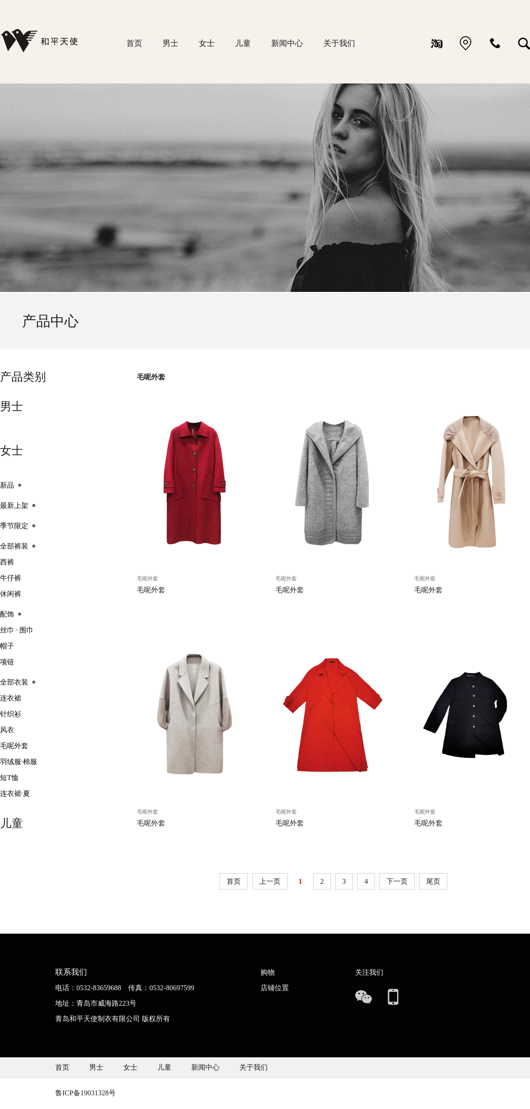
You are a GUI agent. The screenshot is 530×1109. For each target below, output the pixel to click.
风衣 (7, 730)
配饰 (7, 614)
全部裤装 (14, 546)
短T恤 (9, 777)
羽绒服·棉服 (18, 761)
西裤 (7, 562)
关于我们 (339, 43)
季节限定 (14, 526)
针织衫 (10, 714)
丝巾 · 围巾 (17, 630)
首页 (134, 43)
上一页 (269, 881)
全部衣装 (14, 682)
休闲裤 (10, 594)
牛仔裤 (10, 578)
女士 (207, 43)
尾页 (433, 881)
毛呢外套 (14, 745)
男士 (170, 43)
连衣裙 (10, 698)
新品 (7, 485)
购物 (268, 972)
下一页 (397, 881)
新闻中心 (287, 43)
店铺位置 (275, 988)
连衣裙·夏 (15, 793)
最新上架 (14, 505)
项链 (7, 662)
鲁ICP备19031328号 (85, 1093)
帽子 (7, 646)
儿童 (243, 43)
